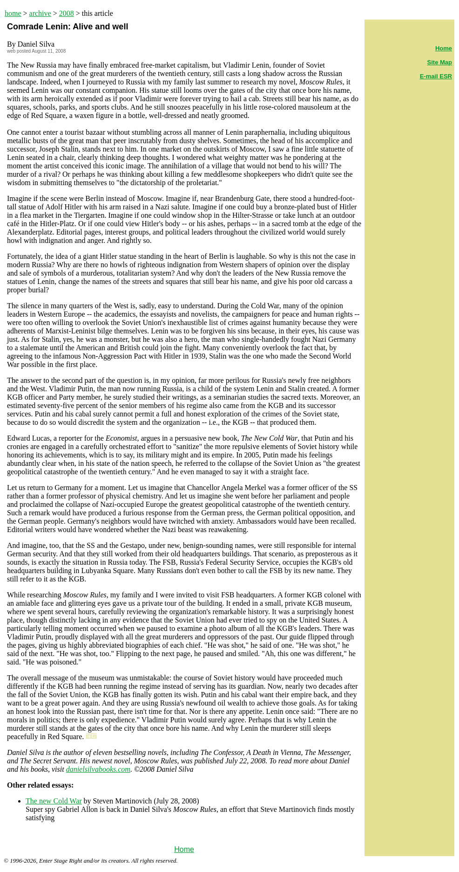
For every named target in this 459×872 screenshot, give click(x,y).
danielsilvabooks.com (98, 769)
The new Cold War (54, 801)
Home (184, 849)
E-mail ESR (436, 76)
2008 (66, 13)
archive (40, 13)
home (13, 13)
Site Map (439, 62)
